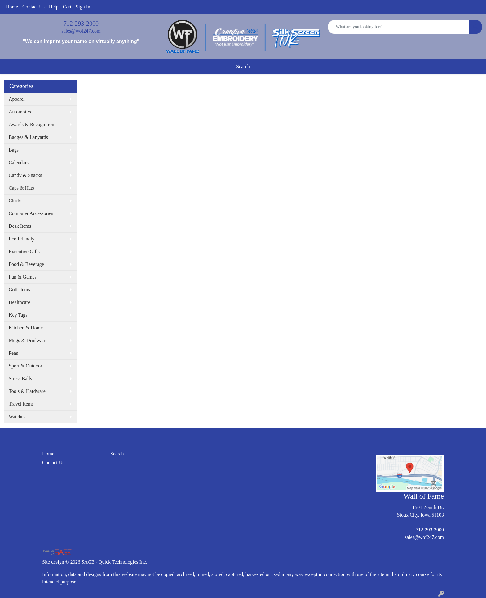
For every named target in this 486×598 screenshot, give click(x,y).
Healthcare (19, 302)
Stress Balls (20, 378)
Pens (13, 353)
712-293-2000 (81, 23)
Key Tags (18, 315)
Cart (67, 6)
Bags (14, 149)
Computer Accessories (31, 213)
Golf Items (19, 289)
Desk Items (20, 226)
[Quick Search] (398, 27)
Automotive (20, 111)
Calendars (19, 162)
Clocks (15, 200)
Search (243, 66)
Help (54, 6)
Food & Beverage (26, 264)
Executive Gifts (24, 251)
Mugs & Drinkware (28, 340)
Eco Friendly (21, 238)
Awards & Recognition (31, 124)
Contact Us (33, 6)
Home (12, 6)
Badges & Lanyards (28, 137)
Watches (17, 416)
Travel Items (21, 404)
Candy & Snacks (25, 175)
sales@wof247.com (80, 30)
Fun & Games (23, 276)
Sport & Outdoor (25, 365)
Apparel (17, 99)
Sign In (83, 6)
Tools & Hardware (27, 391)
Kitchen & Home (26, 327)
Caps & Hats (21, 188)
